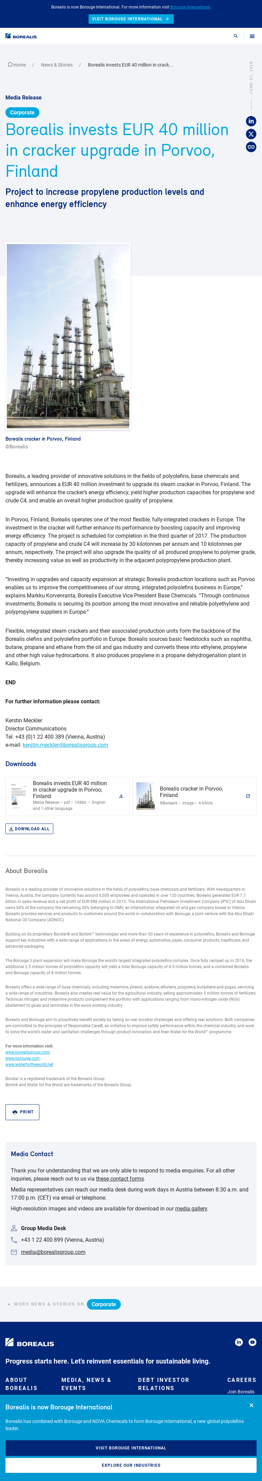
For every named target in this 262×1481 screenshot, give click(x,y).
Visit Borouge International (131, 1448)
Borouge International (190, 7)
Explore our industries (131, 1465)
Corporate (22, 112)
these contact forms (120, 1178)
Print (23, 1112)
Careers (242, 1380)
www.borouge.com (22, 1058)
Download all (29, 829)
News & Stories (57, 65)
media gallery (191, 1208)
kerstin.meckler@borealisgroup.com (65, 745)
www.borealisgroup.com (27, 1052)
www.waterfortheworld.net (29, 1064)
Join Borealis (241, 1391)
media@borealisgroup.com (53, 1252)
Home (17, 65)
